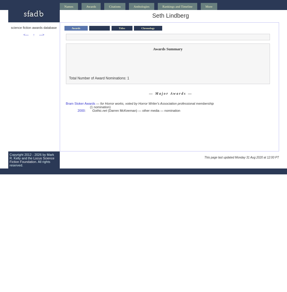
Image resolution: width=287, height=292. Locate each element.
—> (41, 34)
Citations (115, 6)
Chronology (148, 28)
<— (26, 34)
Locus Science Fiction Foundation (32, 159)
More (209, 6)
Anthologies (142, 6)
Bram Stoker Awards (80, 103)
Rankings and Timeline (177, 6)
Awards (91, 6)
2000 (81, 110)
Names (69, 6)
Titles (122, 28)
